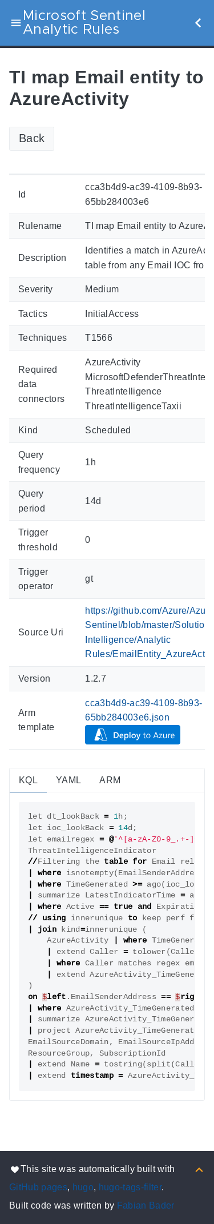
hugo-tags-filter (130, 1187)
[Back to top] (199, 1169)
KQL (28, 780)
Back (32, 138)
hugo (83, 1187)
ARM (109, 780)
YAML (68, 780)
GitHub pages (38, 1187)
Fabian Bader (146, 1205)
